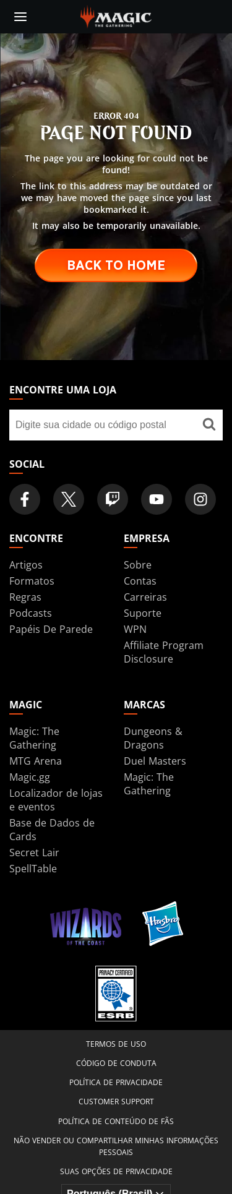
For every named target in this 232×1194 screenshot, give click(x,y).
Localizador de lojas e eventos (56, 800)
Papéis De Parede (51, 629)
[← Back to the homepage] (116, 15)
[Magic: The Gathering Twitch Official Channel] (112, 499)
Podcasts (30, 613)
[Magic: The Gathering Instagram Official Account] (200, 499)
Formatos (31, 581)
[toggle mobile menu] (20, 17)
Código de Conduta (116, 1063)
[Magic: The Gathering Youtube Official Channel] (156, 499)
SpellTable (33, 868)
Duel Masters (155, 761)
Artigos (26, 565)
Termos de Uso (116, 1044)
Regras (25, 597)
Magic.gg (29, 777)
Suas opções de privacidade (116, 1171)
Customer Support (116, 1101)
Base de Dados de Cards (52, 829)
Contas (140, 581)
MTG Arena (35, 761)
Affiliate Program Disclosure (164, 652)
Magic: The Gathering (34, 738)
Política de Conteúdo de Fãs (116, 1121)
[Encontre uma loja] (209, 425)
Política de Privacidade (116, 1082)
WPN (135, 629)
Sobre (138, 565)
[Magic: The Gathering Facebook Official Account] (24, 499)
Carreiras (145, 597)
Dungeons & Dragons (153, 738)
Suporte (142, 613)
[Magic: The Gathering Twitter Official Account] (68, 499)
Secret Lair (34, 852)
